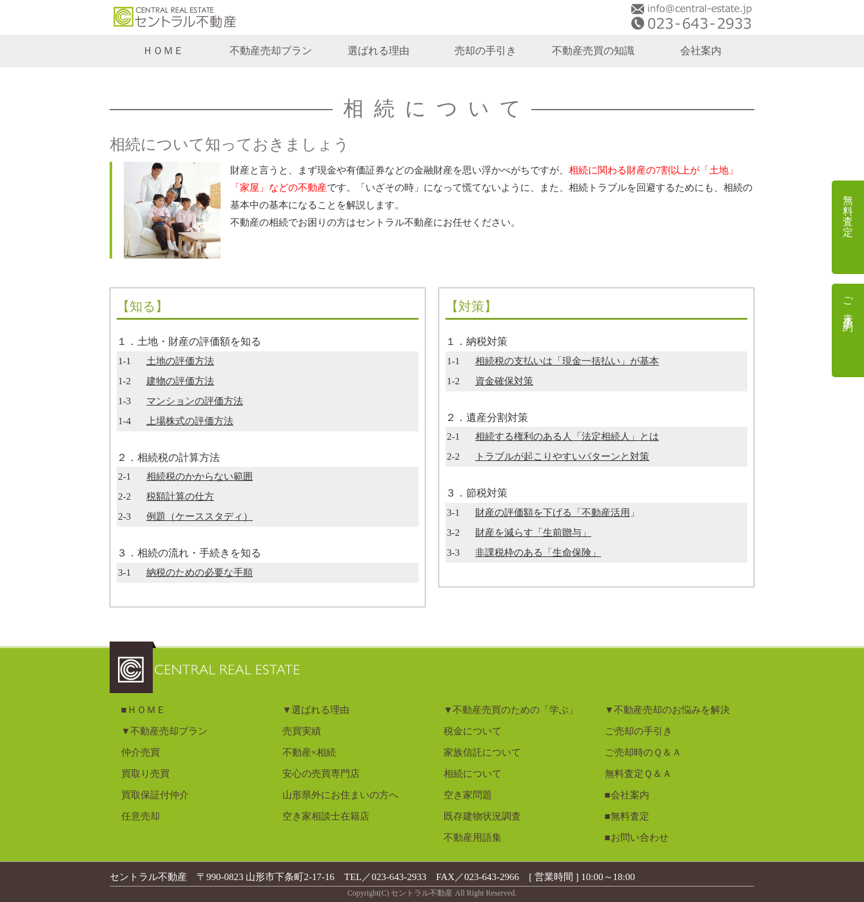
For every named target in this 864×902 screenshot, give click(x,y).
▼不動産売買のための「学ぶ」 (511, 710)
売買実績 (301, 731)
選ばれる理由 (378, 50)
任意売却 (140, 816)
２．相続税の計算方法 (168, 457)
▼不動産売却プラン (164, 731)
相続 (199, 476)
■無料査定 (627, 816)
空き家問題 (468, 795)
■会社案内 (627, 795)
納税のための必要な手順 (199, 572)
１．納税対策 (476, 341)
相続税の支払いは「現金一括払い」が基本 (567, 361)
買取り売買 (145, 774)
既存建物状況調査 (482, 816)
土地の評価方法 (180, 361)
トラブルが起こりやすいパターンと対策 (562, 456)
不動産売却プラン (271, 50)
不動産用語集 (473, 837)
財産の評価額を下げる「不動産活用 (552, 512)
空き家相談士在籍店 (325, 816)
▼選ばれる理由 (316, 710)
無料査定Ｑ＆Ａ (638, 774)
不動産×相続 (309, 752)
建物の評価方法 (180, 381)
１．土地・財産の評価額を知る (189, 341)
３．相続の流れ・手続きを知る (189, 552)
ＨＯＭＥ (163, 50)
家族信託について (482, 752)
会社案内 (701, 50)
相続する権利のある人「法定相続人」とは (567, 436)
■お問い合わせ (637, 837)
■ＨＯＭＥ (143, 710)
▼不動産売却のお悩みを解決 (668, 710)
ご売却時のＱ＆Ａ (643, 752)
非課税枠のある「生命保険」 (538, 552)
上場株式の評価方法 (189, 421)
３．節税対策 (476, 492)
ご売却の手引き (639, 731)
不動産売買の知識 (593, 50)
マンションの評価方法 (194, 401)
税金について (473, 731)
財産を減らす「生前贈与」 (533, 532)
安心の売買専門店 (321, 774)
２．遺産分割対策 (487, 417)
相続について (473, 774)
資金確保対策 (504, 381)
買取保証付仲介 (155, 795)
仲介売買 (140, 752)
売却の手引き (485, 50)
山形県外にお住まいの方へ (340, 795)
